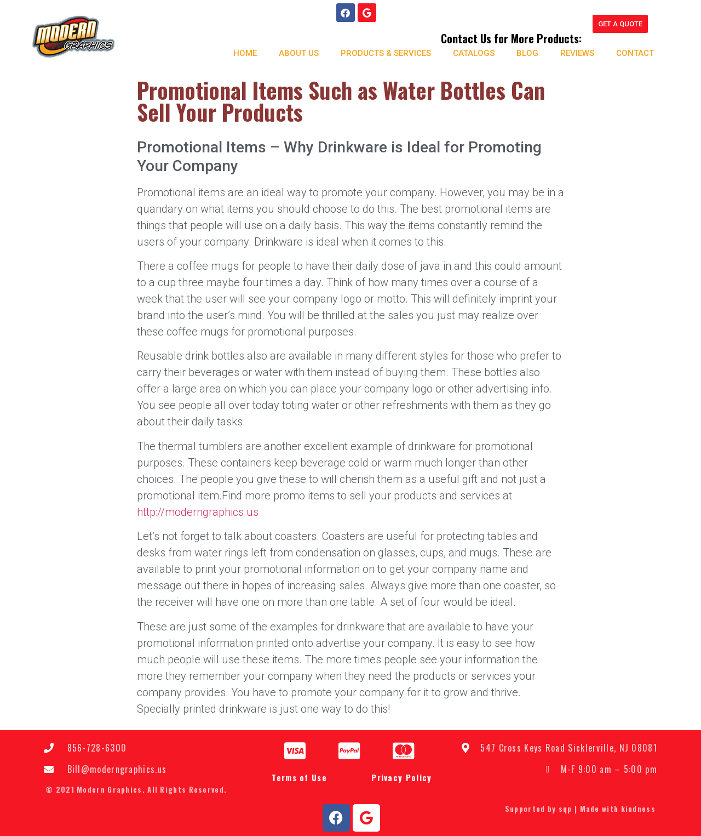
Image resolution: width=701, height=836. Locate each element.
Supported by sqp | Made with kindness (580, 807)
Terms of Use (299, 777)
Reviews (572, 53)
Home (240, 53)
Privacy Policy (401, 777)
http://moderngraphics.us (197, 510)
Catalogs (469, 53)
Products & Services (381, 53)
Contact (630, 53)
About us (294, 53)
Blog (522, 53)
